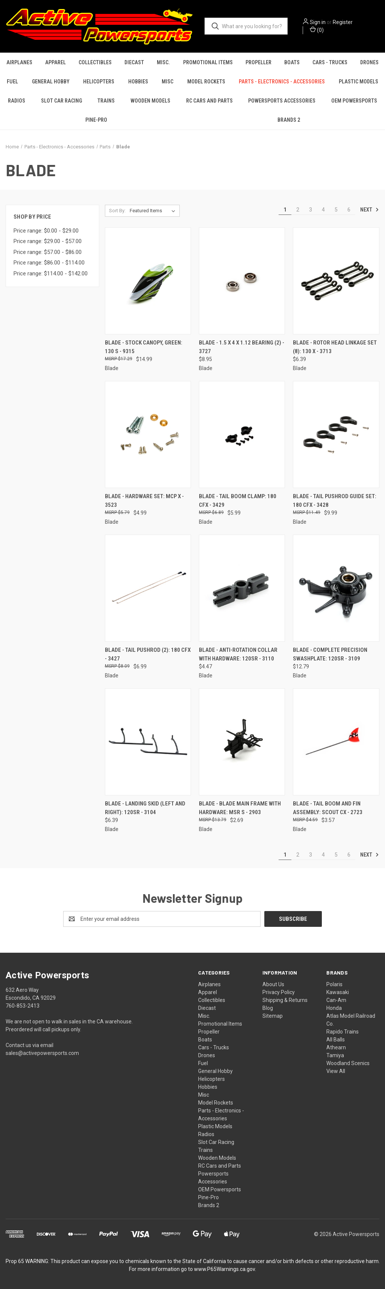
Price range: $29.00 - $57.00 (48, 241)
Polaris (334, 984)
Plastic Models (358, 82)
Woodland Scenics (348, 1063)
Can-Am (336, 1000)
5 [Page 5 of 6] (336, 210)
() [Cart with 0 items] (317, 29)
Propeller (258, 62)
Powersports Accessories (281, 101)
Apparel (55, 62)
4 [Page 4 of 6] (323, 210)
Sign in (318, 22)
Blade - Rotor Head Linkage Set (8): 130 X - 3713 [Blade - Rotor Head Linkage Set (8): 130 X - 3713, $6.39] (335, 347)
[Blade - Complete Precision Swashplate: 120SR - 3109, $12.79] (335, 588)
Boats (292, 62)
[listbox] (154, 210)
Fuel (12, 82)
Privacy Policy (278, 992)
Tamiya (335, 1055)
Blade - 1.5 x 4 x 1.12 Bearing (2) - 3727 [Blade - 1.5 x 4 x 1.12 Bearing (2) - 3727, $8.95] (241, 347)
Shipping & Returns (285, 1000)
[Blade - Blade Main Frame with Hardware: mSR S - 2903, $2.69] (241, 742)
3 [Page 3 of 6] (310, 210)
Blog (267, 1008)
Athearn (336, 1047)
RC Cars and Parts (209, 101)
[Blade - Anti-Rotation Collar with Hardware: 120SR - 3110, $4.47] (241, 588)
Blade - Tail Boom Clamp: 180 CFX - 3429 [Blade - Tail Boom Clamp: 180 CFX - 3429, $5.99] (237, 500)
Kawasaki (337, 992)
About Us (273, 984)
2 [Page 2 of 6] (297, 210)
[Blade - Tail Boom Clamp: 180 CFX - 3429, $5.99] (241, 434)
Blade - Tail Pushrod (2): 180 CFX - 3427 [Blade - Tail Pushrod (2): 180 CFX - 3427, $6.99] (148, 654)
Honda (334, 1008)
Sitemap (272, 1016)
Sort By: (117, 210)
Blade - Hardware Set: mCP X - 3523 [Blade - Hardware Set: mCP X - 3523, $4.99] (144, 500)
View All (335, 1071)
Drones (369, 62)
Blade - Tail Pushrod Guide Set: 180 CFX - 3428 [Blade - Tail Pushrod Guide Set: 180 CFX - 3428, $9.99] (334, 500)
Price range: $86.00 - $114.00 (49, 262)
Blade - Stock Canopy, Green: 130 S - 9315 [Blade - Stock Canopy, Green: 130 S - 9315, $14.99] (143, 347)
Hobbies (138, 82)
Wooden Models (150, 101)
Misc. (163, 62)
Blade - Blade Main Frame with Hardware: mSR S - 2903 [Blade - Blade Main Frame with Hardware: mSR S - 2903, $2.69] (240, 808)
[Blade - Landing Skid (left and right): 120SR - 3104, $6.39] (147, 742)
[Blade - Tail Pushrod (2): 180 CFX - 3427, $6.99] (147, 588)
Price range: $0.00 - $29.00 (46, 230)
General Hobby (51, 82)
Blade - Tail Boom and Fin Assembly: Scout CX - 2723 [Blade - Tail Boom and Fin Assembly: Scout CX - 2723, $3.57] (327, 808)
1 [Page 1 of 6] (284, 210)
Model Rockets (206, 82)
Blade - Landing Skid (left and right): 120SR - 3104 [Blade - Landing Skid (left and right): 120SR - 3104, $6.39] (145, 808)
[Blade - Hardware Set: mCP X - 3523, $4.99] (147, 434)
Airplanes (19, 62)
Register (343, 22)
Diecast (134, 62)
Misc (167, 82)
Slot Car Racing (61, 101)
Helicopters (98, 82)
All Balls (335, 1040)
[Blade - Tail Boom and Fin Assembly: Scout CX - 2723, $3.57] (335, 742)
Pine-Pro (96, 120)
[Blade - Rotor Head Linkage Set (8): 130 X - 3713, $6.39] (335, 281)
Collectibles (95, 62)
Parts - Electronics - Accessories (282, 82)
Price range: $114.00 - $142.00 (51, 273)
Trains (106, 101)
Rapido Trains (342, 1032)
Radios (16, 101)
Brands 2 (288, 120)
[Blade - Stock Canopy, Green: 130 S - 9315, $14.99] (147, 281)
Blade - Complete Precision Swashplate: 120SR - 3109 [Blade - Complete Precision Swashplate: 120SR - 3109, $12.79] (330, 654)
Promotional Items (208, 62)
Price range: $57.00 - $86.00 (48, 252)
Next (369, 209)
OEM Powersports (219, 1189)
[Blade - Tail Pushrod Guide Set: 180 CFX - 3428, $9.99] (335, 434)
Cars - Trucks (329, 62)
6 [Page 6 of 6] (348, 210)
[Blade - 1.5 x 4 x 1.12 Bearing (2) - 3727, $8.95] (241, 281)
